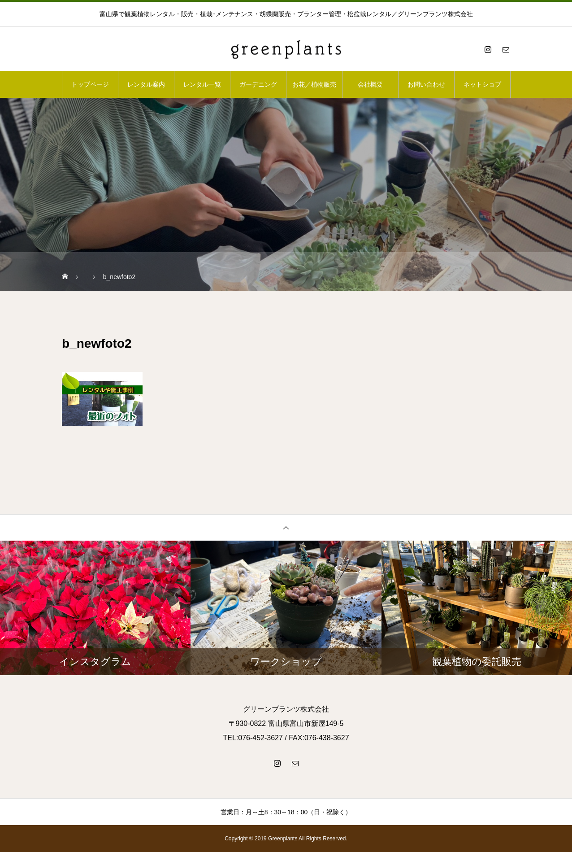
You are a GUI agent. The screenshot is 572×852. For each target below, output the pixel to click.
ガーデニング (258, 84)
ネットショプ (482, 84)
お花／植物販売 (314, 84)
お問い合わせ (426, 84)
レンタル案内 (146, 84)
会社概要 (370, 84)
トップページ (90, 84)
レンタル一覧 (202, 84)
